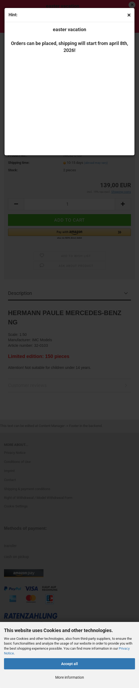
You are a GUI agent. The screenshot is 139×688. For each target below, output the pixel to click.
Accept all (69, 664)
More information (69, 677)
